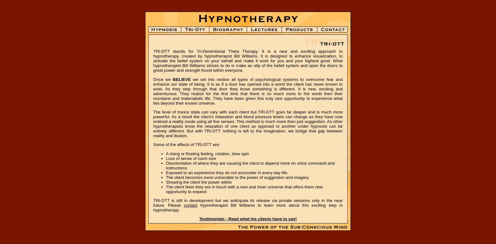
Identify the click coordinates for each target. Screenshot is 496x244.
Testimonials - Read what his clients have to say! (248, 219)
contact (190, 205)
